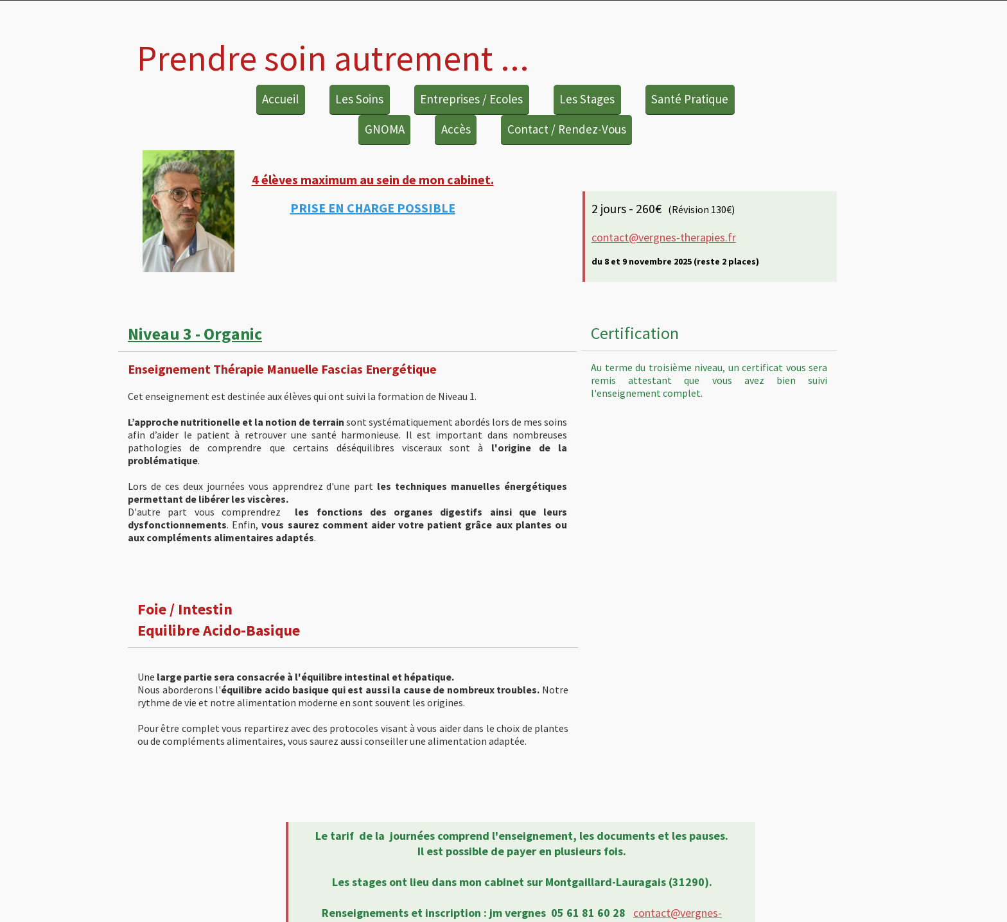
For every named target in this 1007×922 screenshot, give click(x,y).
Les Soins (359, 99)
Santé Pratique (689, 99)
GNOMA (385, 129)
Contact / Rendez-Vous (566, 129)
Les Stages (587, 99)
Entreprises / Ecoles (471, 99)
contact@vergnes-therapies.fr (663, 237)
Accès (456, 129)
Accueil (280, 99)
